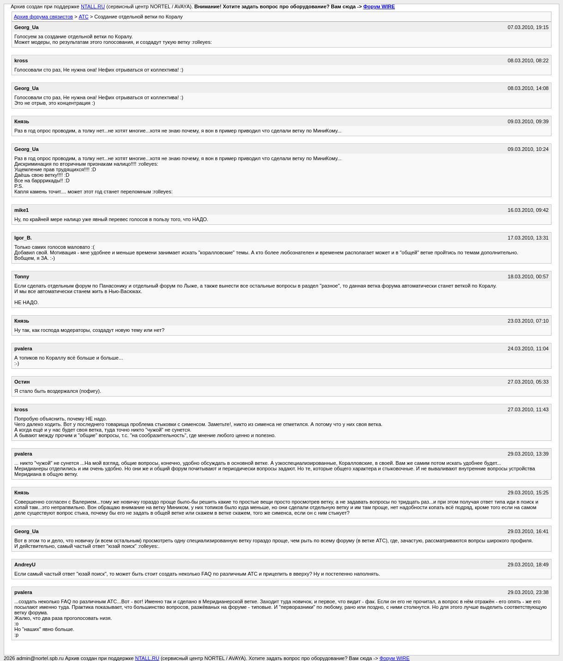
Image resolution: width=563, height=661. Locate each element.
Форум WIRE (379, 6)
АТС (83, 16)
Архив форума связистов (43, 16)
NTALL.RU (93, 6)
